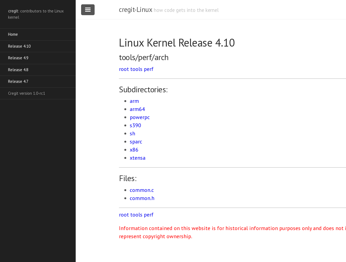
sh (132, 133)
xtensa (137, 157)
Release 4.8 (18, 69)
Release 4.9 (18, 57)
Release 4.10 (19, 46)
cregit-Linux (135, 9)
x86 (134, 149)
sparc (136, 141)
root (124, 69)
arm (134, 100)
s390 (135, 125)
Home (13, 34)
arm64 (137, 109)
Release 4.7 (18, 81)
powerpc (140, 117)
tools (136, 69)
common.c (142, 190)
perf (149, 69)
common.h (142, 198)
